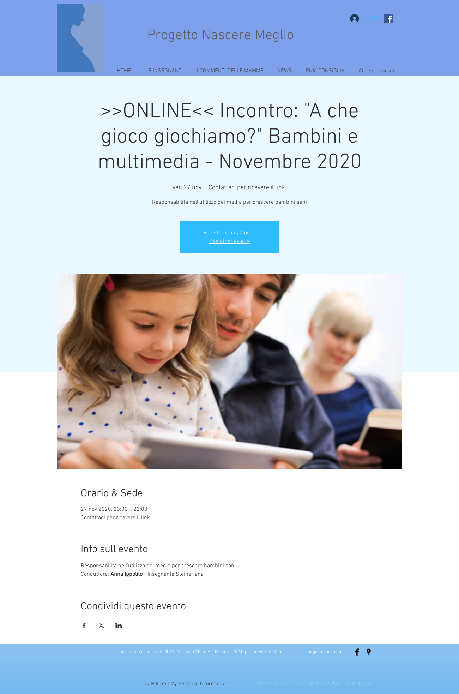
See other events (229, 241)
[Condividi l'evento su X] (101, 625)
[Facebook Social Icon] (388, 18)
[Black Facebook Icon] (357, 652)
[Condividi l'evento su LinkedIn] (118, 625)
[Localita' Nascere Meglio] (368, 652)
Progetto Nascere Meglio (220, 35)
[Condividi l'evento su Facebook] (84, 625)
